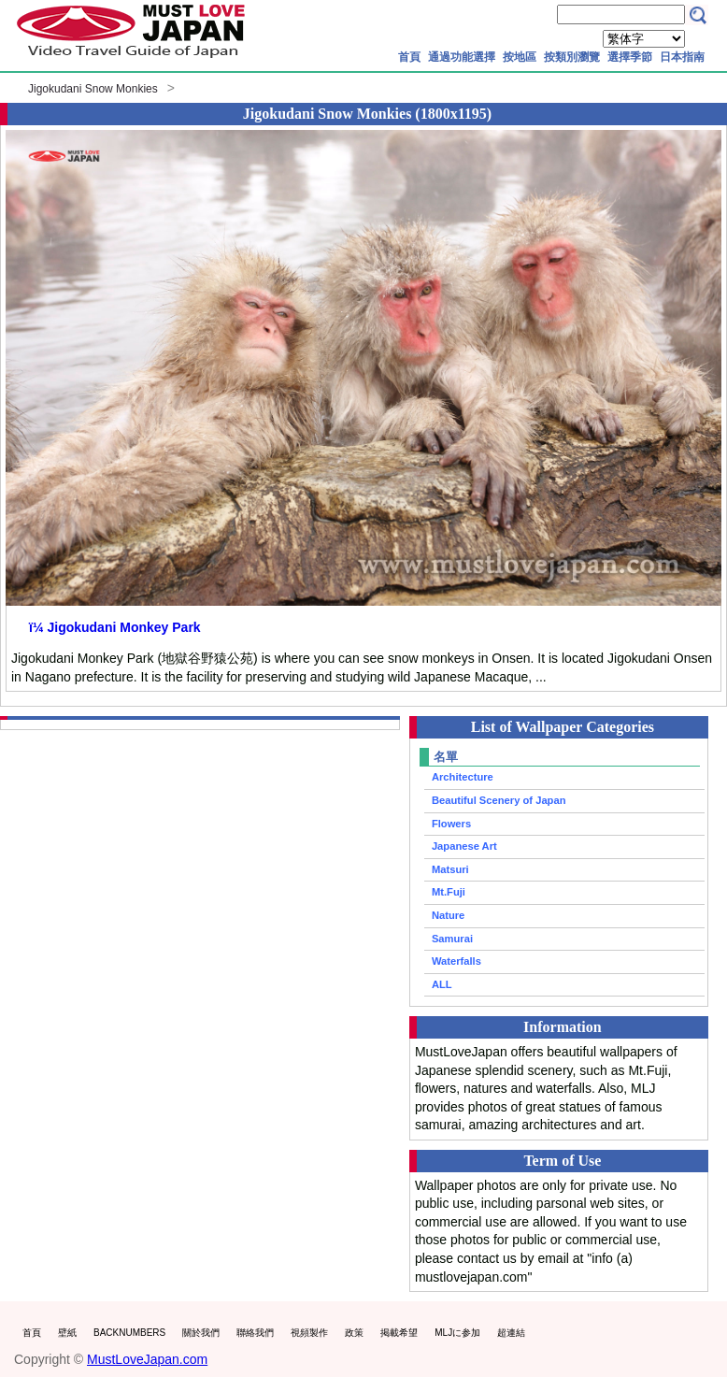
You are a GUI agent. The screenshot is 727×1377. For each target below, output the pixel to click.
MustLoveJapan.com (147, 1359)
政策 (354, 1332)
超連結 (511, 1332)
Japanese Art (464, 846)
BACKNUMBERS (129, 1332)
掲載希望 (399, 1332)
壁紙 (67, 1332)
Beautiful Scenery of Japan (499, 800)
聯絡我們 (255, 1332)
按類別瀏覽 (572, 57)
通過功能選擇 (461, 57)
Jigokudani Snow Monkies (93, 88)
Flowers (451, 823)
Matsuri (450, 869)
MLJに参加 (457, 1332)
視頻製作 (309, 1332)
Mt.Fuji (448, 891)
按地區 (519, 57)
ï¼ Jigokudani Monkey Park (115, 627)
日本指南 (682, 57)
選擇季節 (629, 57)
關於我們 (201, 1332)
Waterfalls (456, 961)
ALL (442, 984)
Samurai (452, 938)
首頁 (409, 57)
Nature (448, 915)
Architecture (462, 776)
